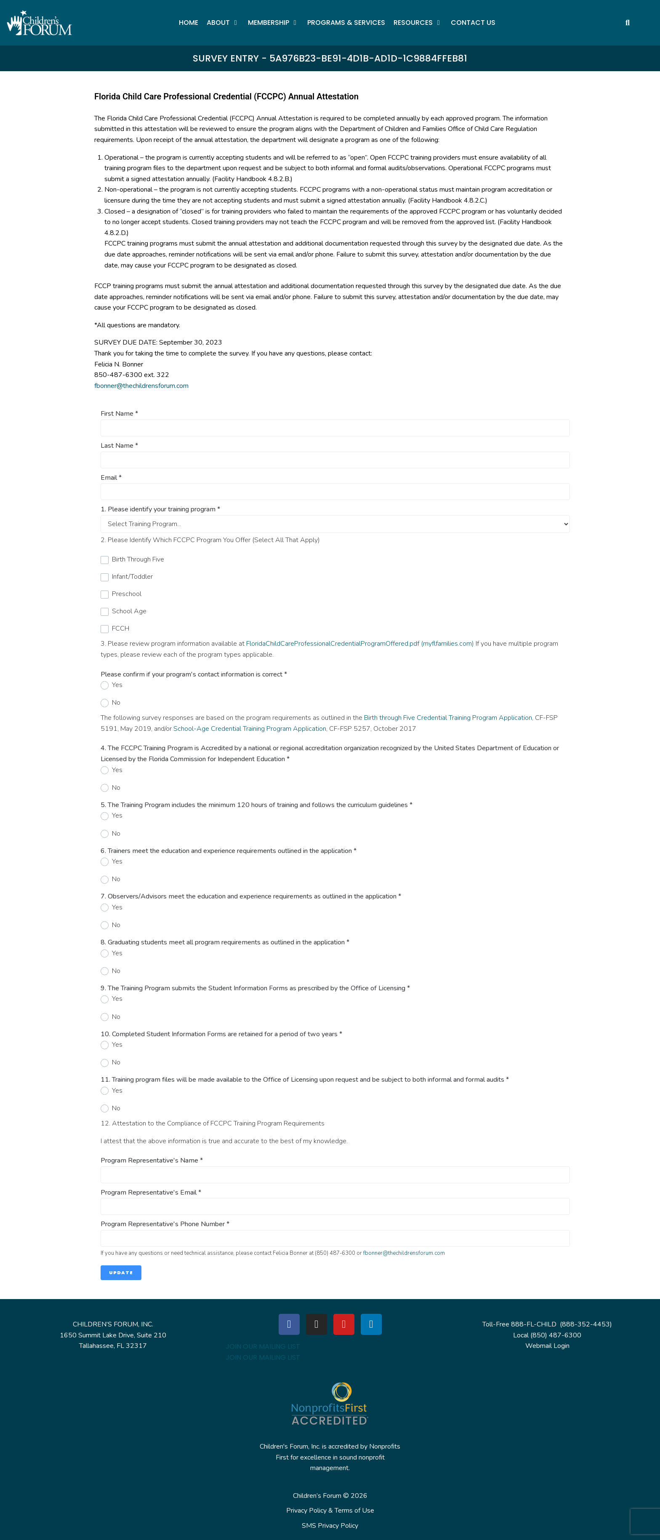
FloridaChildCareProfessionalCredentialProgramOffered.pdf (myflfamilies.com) (360, 643)
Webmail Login (547, 1345)
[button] (223, 22)
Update (121, 1272)
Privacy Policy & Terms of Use (330, 1510)
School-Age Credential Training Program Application (249, 728)
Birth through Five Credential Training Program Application (448, 717)
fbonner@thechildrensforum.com (141, 385)
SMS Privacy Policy (330, 1525)
